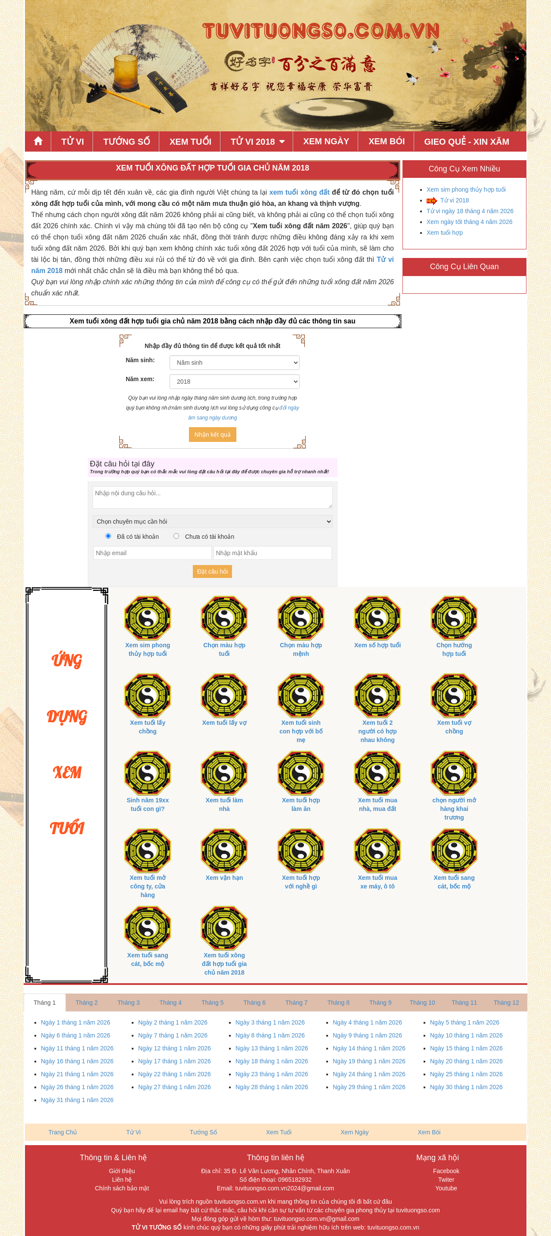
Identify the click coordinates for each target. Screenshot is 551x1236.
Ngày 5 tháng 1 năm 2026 (464, 1022)
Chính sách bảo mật (122, 1188)
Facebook (446, 1171)
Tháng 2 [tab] (87, 1002)
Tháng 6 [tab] (255, 1002)
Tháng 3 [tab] (128, 1002)
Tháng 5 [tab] (212, 1002)
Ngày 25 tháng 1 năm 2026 (466, 1074)
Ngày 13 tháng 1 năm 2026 (271, 1048)
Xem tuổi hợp (445, 232)
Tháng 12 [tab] (506, 1002)
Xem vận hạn (224, 877)
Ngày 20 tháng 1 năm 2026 (466, 1061)
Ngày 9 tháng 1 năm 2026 (367, 1035)
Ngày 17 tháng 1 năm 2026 (174, 1061)
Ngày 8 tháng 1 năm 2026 (270, 1035)
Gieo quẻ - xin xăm (467, 141)
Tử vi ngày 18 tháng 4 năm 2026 (470, 211)
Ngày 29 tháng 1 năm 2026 (369, 1087)
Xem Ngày (326, 141)
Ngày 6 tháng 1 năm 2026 (75, 1035)
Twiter (446, 1179)
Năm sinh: (140, 360)
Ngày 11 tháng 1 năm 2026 (77, 1048)
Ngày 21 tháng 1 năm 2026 (77, 1074)
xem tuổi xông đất (299, 192)
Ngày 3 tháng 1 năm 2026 (270, 1022)
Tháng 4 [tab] (171, 1002)
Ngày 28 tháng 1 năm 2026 (271, 1087)
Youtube (446, 1188)
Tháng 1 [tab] (45, 1002)
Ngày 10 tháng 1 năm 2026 (466, 1035)
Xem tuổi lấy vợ (224, 722)
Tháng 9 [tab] (380, 1002)
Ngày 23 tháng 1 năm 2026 (271, 1074)
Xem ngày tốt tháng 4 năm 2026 (469, 221)
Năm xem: (140, 379)
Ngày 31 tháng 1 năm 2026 (77, 1099)
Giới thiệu (122, 1171)
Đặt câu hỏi (212, 571)
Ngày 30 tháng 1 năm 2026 (466, 1087)
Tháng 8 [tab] (339, 1002)
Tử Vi (72, 141)
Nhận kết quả (213, 434)
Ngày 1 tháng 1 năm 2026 (75, 1022)
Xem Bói (386, 141)
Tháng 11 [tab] (464, 1002)
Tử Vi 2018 (253, 141)
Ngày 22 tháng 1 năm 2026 (174, 1074)
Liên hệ (122, 1179)
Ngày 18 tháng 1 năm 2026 (271, 1061)
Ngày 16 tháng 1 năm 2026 (77, 1061)
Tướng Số (126, 141)
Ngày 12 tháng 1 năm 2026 (174, 1048)
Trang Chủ (63, 1132)
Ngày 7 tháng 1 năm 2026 (172, 1035)
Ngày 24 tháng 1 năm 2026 (369, 1074)
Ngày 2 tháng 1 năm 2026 (172, 1022)
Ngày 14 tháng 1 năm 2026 (369, 1048)
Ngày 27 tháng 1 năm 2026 (174, 1087)
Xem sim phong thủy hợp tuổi (466, 189)
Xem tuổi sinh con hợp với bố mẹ (300, 731)
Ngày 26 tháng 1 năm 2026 (77, 1087)
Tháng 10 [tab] (422, 1002)
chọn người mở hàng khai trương (454, 809)
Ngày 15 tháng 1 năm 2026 (466, 1048)
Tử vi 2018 (454, 200)
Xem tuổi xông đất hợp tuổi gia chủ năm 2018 (224, 964)
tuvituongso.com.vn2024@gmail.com (284, 1188)
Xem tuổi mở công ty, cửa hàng (148, 886)
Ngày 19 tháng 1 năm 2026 (369, 1061)
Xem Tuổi (190, 141)
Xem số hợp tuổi (377, 645)
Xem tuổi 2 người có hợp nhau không (378, 731)
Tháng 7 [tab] (296, 1002)
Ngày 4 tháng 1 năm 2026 (367, 1022)
